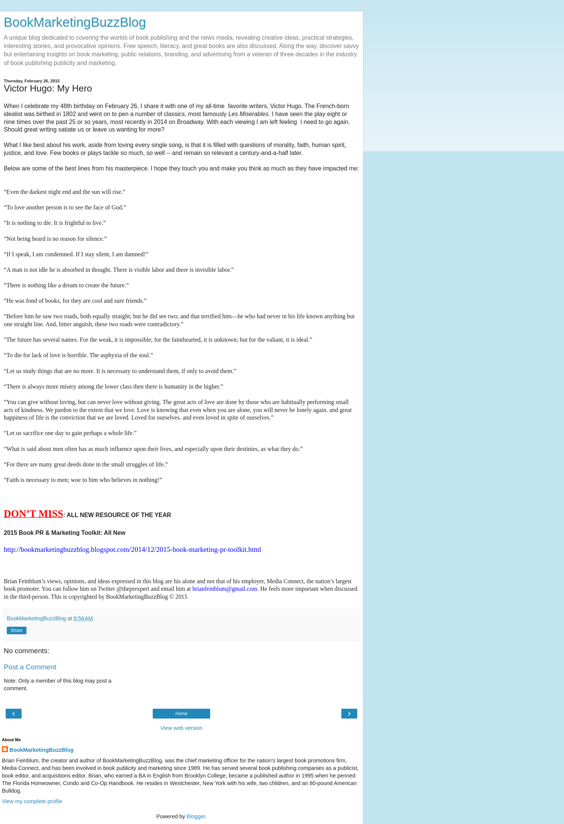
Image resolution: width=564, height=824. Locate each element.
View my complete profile (32, 801)
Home (181, 713)
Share (17, 630)
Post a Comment (30, 667)
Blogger (196, 816)
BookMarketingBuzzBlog (75, 22)
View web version (181, 728)
